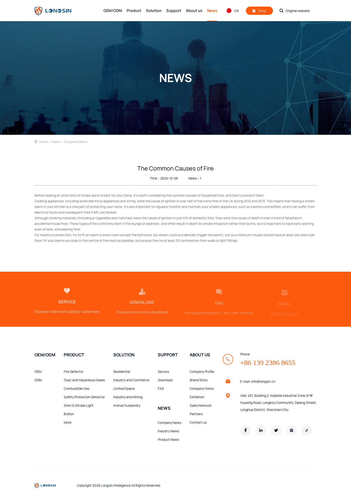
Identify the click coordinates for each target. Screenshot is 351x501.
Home (43, 141)
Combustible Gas (76, 388)
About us (194, 10)
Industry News (168, 431)
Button (69, 414)
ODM (38, 380)
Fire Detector (73, 371)
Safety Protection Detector (84, 397)
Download (165, 380)
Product (134, 10)
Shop (259, 10)
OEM (38, 371)
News (212, 14)
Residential (121, 371)
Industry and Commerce (131, 380)
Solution (154, 10)
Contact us (198, 422)
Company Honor (202, 388)
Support (173, 10)
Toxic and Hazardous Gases (84, 380)
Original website (298, 10)
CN (233, 10)
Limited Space (124, 388)
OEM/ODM (112, 10)
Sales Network (201, 405)
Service (163, 371)
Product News (168, 439)
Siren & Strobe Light (79, 405)
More (67, 422)
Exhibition (197, 397)
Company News (75, 141)
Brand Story (199, 380)
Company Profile (202, 371)
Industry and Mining (127, 397)
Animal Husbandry (126, 405)
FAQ (161, 388)
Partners (196, 414)
